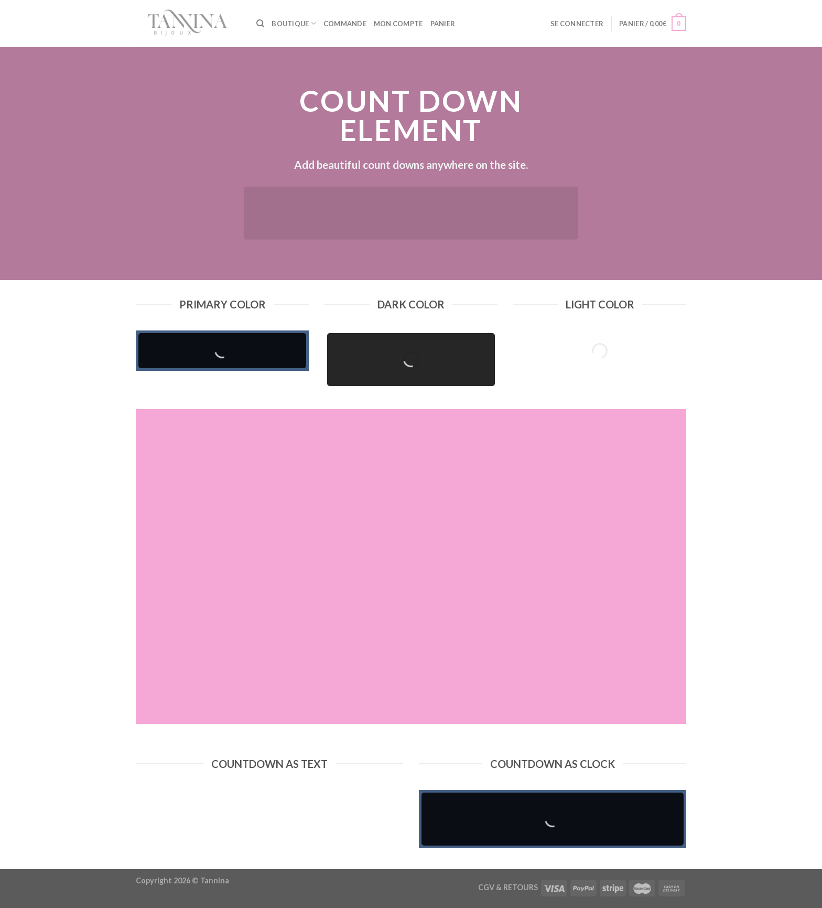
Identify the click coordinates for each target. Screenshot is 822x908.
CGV (486, 887)
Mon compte (398, 23)
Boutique (294, 23)
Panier (443, 23)
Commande (344, 23)
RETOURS (520, 887)
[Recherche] (260, 24)
